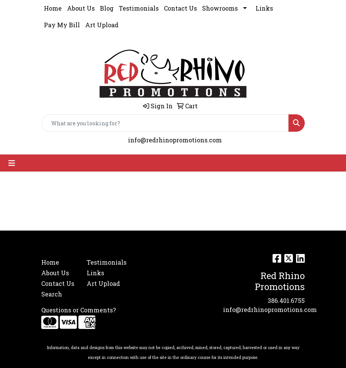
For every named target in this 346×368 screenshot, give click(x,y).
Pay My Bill (62, 25)
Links (264, 8)
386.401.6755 (286, 300)
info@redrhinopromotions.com (175, 140)
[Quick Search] (165, 123)
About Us (81, 8)
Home (53, 8)
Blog (107, 8)
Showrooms (220, 8)
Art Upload (101, 25)
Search (51, 294)
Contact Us (180, 8)
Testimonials (139, 8)
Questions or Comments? (78, 310)
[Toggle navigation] (12, 162)
